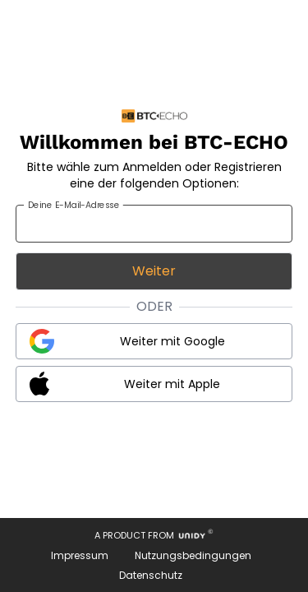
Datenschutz (150, 575)
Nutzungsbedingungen (193, 555)
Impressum (79, 555)
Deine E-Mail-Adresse (73, 205)
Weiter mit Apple (172, 384)
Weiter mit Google (172, 341)
